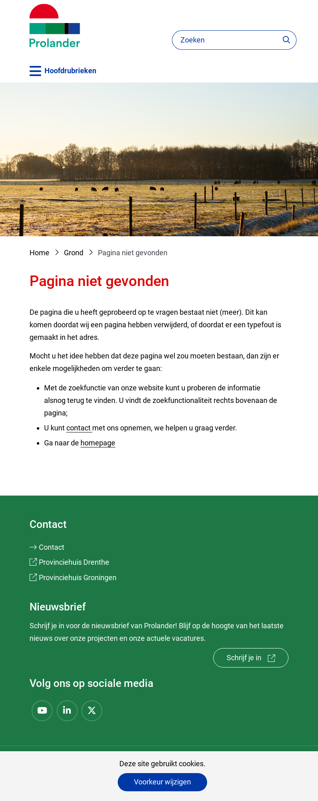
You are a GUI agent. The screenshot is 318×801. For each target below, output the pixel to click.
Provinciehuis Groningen (78, 577)
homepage (98, 443)
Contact (51, 547)
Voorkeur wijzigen (162, 782)
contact (79, 428)
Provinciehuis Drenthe (74, 562)
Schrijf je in (257, 659)
